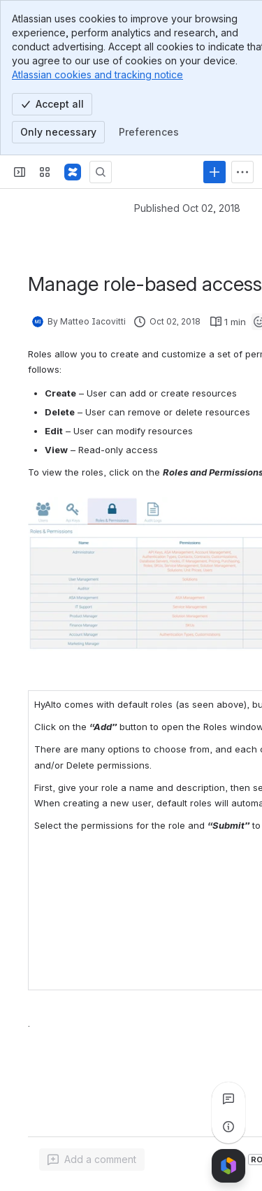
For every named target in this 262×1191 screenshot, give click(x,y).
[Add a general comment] (92, 1159)
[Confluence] (72, 172)
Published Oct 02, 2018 (187, 208)
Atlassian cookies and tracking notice (97, 74)
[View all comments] (228, 1098)
